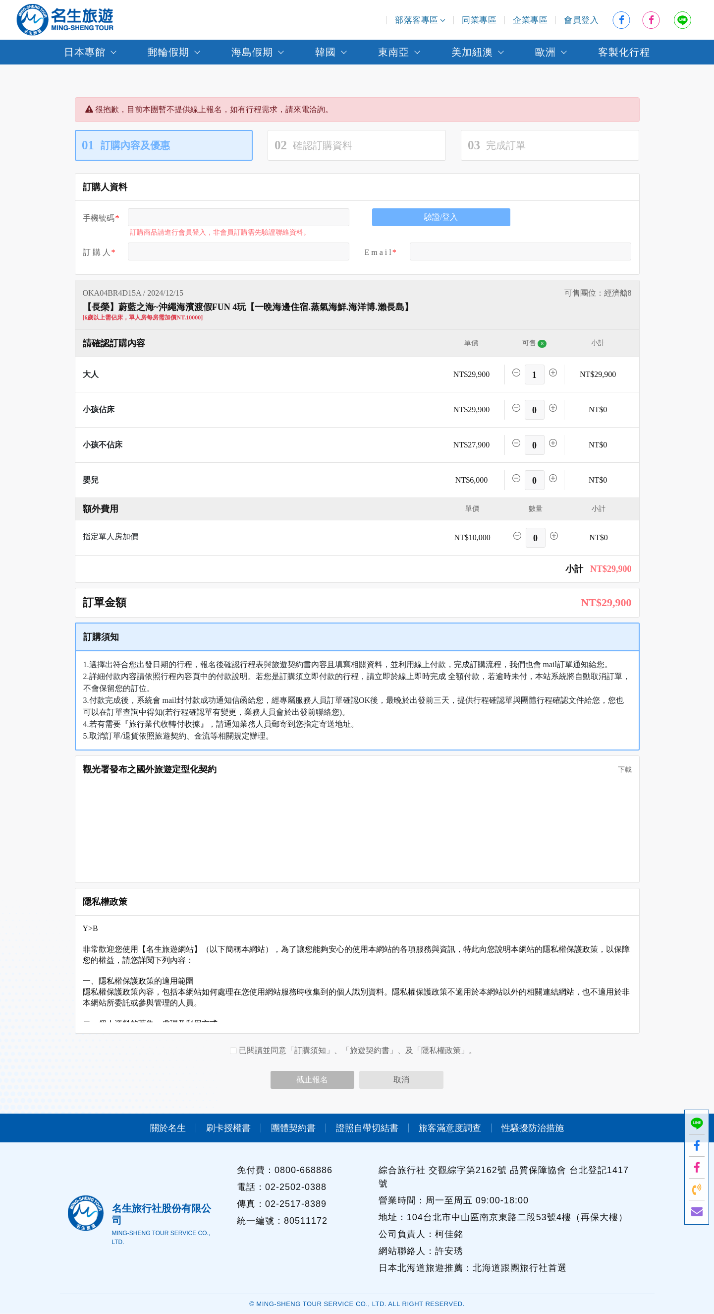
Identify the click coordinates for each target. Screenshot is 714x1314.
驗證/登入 (441, 217)
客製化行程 (624, 52)
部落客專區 (420, 20)
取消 (401, 1079)
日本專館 (85, 52)
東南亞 (393, 52)
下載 (621, 769)
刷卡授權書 (228, 1128)
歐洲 (545, 52)
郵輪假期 (168, 52)
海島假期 (252, 52)
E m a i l (378, 252)
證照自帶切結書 (367, 1128)
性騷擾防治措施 (532, 1128)
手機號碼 (98, 218)
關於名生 (168, 1128)
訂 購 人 (96, 252)
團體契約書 (293, 1128)
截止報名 (312, 1079)
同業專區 (479, 20)
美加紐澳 (472, 52)
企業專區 (530, 20)
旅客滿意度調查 (450, 1128)
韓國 (325, 52)
